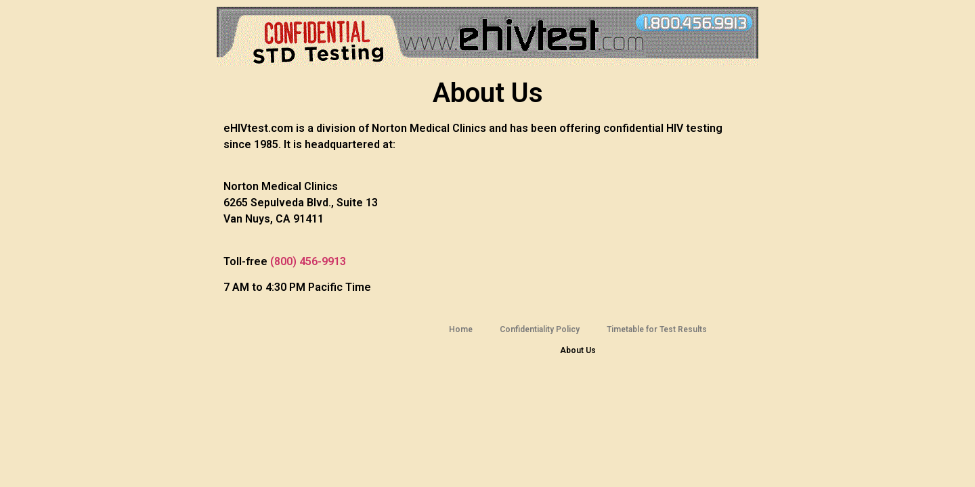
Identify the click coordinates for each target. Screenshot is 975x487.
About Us (578, 350)
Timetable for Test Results (657, 329)
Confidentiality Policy (540, 329)
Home (461, 329)
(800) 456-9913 (308, 261)
